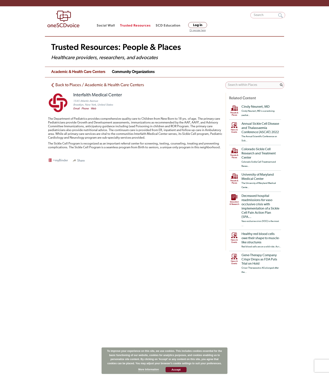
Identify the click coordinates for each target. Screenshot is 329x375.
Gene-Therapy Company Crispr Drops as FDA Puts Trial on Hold (259, 259)
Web (93, 108)
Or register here (197, 30)
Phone (85, 108)
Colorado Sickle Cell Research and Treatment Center (259, 153)
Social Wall (106, 25)
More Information (148, 369)
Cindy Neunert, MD (256, 107)
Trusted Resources (135, 25)
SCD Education (168, 25)
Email (76, 108)
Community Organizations (133, 72)
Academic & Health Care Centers (78, 72)
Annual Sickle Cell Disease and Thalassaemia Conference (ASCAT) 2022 (260, 128)
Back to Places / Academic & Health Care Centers (99, 85)
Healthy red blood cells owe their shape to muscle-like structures (261, 238)
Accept (175, 369)
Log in (197, 25)
